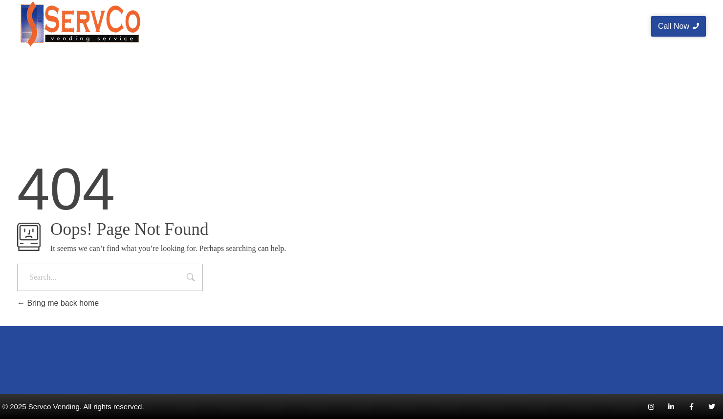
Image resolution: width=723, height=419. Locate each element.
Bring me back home (58, 303)
